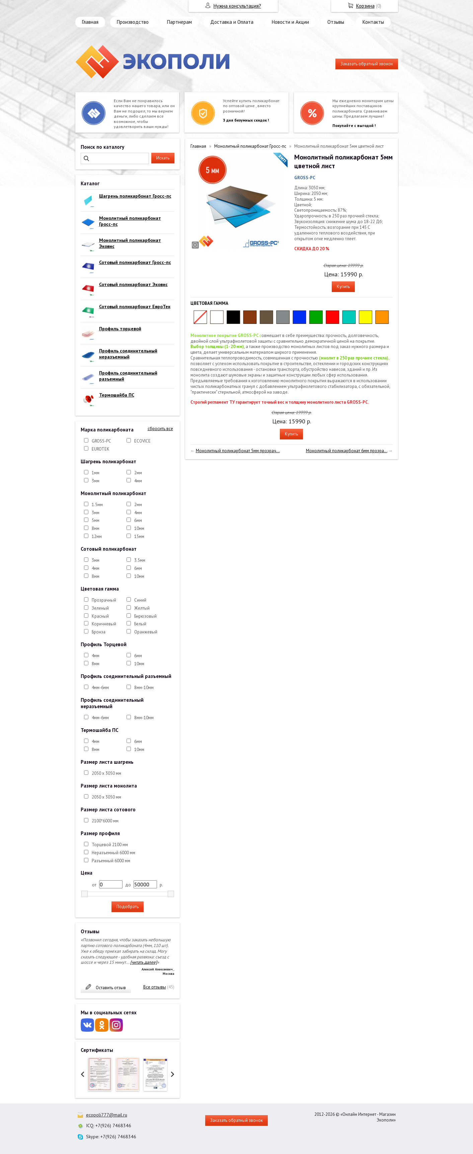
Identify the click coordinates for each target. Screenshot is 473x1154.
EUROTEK (100, 449)
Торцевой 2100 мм (110, 844)
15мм (139, 536)
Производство (133, 22)
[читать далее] (143, 962)
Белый (140, 624)
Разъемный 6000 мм (111, 861)
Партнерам (179, 22)
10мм (139, 528)
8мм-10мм (144, 687)
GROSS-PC (101, 441)
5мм (95, 520)
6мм (138, 520)
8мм (95, 528)
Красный (100, 616)
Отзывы (335, 22)
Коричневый (104, 624)
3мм (95, 481)
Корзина (365, 6)
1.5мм (97, 504)
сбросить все (160, 428)
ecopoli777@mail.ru (106, 1115)
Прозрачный (104, 600)
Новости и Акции (290, 22)
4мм (138, 481)
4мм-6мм (100, 687)
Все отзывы (154, 987)
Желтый (142, 608)
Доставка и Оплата (231, 22)
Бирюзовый (145, 616)
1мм (95, 473)
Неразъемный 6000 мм (113, 853)
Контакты (373, 22)
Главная (90, 22)
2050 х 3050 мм (106, 773)
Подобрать (127, 906)
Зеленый (100, 608)
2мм (138, 473)
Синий (140, 600)
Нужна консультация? (237, 6)
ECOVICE (142, 441)
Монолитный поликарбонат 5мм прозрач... (238, 451)
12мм (97, 536)
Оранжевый (145, 632)
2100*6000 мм (105, 821)
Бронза (98, 632)
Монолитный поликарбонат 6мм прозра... (346, 451)
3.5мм (139, 560)
